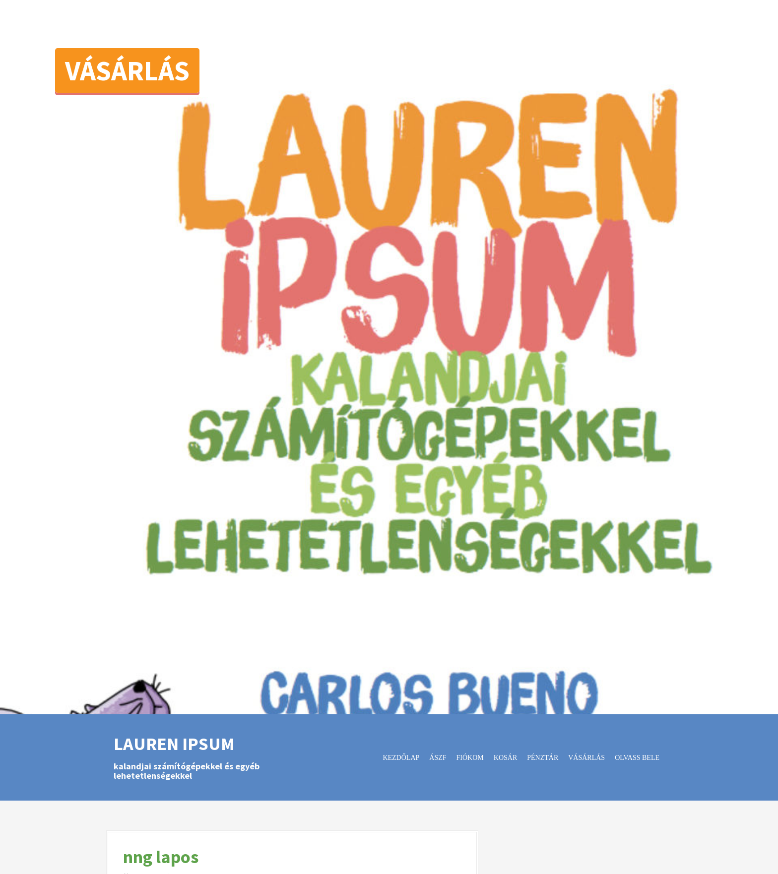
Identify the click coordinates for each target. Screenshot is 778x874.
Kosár (505, 757)
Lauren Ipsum (174, 744)
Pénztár (542, 757)
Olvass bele (637, 757)
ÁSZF (437, 757)
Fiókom (470, 757)
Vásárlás (127, 70)
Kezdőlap (401, 757)
